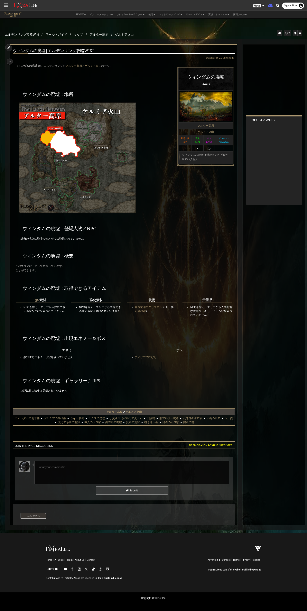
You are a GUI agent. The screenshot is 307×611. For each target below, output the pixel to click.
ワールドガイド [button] (195, 14)
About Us (80, 560)
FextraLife (214, 569)
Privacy (246, 560)
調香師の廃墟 (117, 422)
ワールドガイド (56, 34)
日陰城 (155, 418)
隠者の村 (192, 422)
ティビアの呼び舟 (145, 357)
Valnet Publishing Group (247, 569)
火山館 (53, 422)
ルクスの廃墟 (100, 418)
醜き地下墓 (155, 422)
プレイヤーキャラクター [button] (130, 14)
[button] (258, 5)
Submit (131, 490)
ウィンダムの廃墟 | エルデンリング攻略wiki (55, 51)
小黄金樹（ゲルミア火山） (129, 418)
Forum (69, 560)
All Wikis (59, 560)
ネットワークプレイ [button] (170, 14)
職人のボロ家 (96, 422)
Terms (236, 560)
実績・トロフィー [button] (218, 14)
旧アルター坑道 (172, 418)
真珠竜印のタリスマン (148, 307)
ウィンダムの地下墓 (31, 418)
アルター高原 (99, 34)
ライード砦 (81, 418)
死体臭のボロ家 (196, 418)
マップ (78, 34)
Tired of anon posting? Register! (208, 445)
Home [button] (81, 14)
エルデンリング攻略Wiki (22, 34)
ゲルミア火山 (124, 34)
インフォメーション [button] (101, 14)
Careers (226, 560)
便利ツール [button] (240, 14)
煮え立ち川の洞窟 (73, 422)
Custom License (113, 578)
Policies (256, 560)
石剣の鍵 (148, 311)
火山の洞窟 (217, 418)
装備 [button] (151, 14)
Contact (91, 560)
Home (49, 560)
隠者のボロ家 (174, 422)
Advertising (214, 560)
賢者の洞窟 (137, 422)
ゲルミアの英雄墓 (59, 418)
